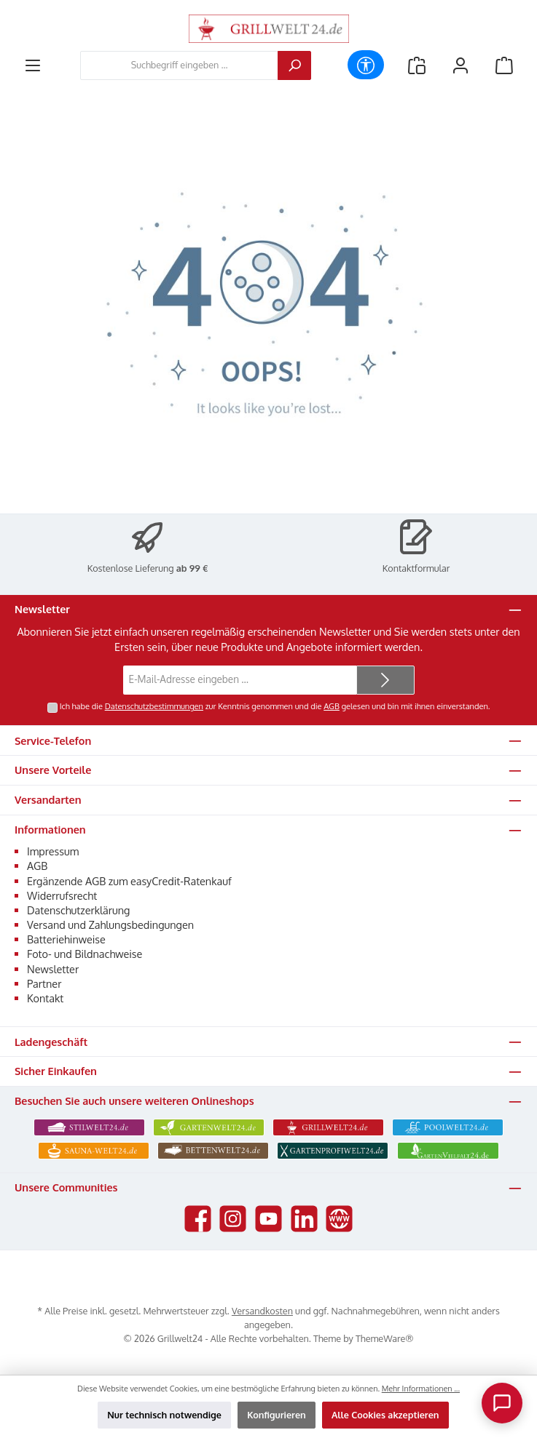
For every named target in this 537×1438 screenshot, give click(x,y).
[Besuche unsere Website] (339, 1218)
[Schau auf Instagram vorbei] (232, 1218)
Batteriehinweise (66, 939)
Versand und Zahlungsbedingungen (110, 924)
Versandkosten (262, 1311)
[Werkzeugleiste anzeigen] (366, 64)
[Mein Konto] (460, 65)
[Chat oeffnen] (502, 1403)
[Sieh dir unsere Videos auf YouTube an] (268, 1218)
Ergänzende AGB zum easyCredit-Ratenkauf (129, 880)
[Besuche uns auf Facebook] (197, 1218)
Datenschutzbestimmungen (154, 706)
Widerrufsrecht (62, 895)
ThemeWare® (385, 1338)
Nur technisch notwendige (164, 1415)
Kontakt (45, 997)
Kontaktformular (416, 568)
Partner (44, 983)
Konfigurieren (276, 1415)
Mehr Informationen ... (421, 1388)
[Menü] (33, 65)
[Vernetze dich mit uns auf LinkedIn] (304, 1218)
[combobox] (179, 65)
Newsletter (53, 968)
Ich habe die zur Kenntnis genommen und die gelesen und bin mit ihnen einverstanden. (275, 706)
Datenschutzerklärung (78, 909)
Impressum (53, 851)
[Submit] (385, 680)
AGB (332, 706)
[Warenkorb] (504, 65)
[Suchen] (294, 65)
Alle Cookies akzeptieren (385, 1415)
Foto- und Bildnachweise (84, 953)
